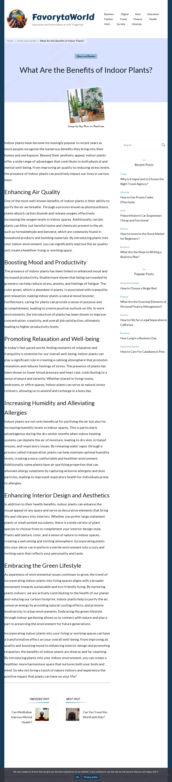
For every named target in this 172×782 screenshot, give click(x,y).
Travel (123, 19)
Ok (77, 777)
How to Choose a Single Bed (138, 288)
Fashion (108, 19)
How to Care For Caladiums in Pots (142, 351)
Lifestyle (137, 24)
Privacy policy (91, 777)
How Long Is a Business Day (138, 338)
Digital (125, 14)
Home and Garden (86, 56)
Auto (138, 14)
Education (153, 14)
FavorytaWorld (63, 17)
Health (153, 19)
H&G (107, 24)
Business (109, 14)
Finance (137, 19)
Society (121, 24)
